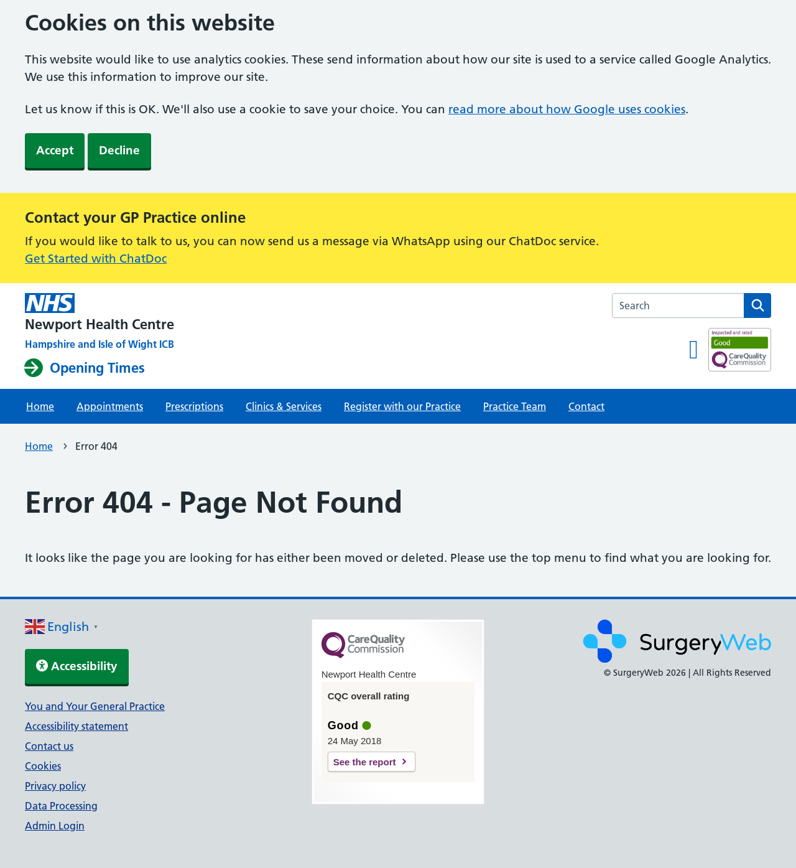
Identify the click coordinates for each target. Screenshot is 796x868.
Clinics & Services (284, 406)
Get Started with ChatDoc (96, 258)
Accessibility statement (76, 726)
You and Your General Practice (95, 706)
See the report (364, 762)
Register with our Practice (402, 406)
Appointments (109, 406)
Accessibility (77, 666)
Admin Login (55, 825)
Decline (119, 150)
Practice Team (514, 406)
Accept (54, 150)
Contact (586, 406)
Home (40, 406)
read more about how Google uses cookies (566, 109)
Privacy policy (55, 786)
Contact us (49, 746)
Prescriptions (194, 406)
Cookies (43, 766)
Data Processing (61, 806)
